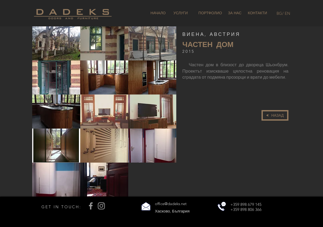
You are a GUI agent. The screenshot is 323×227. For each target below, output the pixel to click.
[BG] (279, 13)
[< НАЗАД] (275, 115)
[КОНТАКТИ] (257, 13)
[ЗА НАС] (234, 13)
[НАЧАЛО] (158, 13)
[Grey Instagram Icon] (101, 206)
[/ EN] (286, 13)
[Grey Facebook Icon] (91, 206)
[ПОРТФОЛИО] (210, 13)
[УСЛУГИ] (180, 13)
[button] (56, 43)
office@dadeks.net (171, 203)
